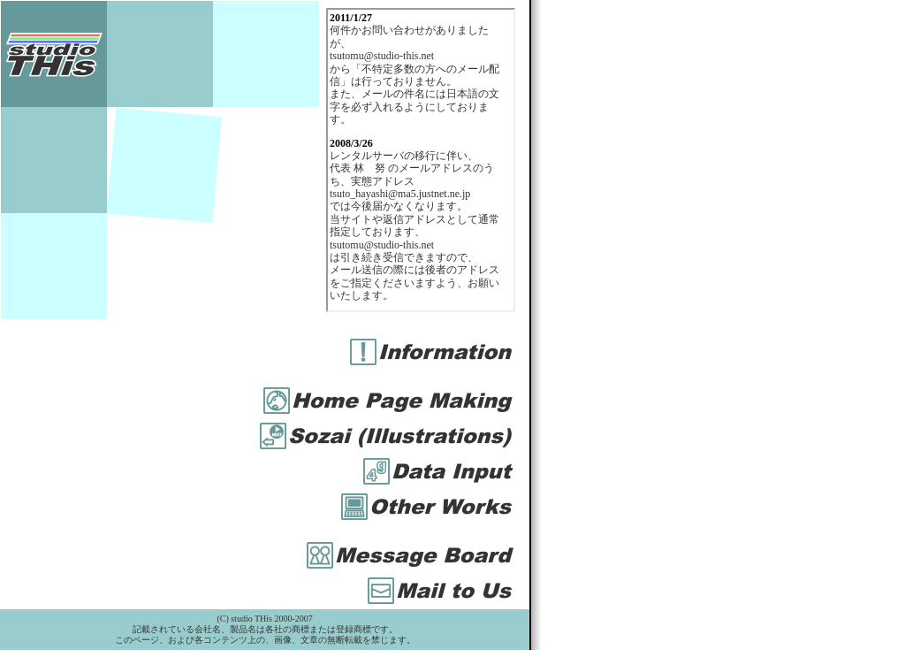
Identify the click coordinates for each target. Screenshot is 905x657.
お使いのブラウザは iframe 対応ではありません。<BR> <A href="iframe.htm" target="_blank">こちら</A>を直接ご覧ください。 (420, 160)
